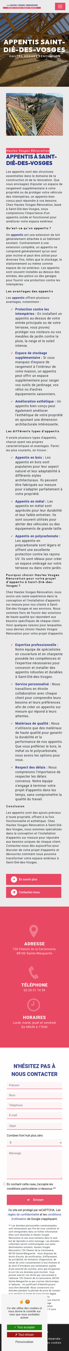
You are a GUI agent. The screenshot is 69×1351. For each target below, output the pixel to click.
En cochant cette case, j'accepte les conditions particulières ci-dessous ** (31, 1181)
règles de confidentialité (23, 1208)
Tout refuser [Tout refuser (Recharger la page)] (24, 1334)
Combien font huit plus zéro (25, 1129)
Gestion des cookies (48, 1342)
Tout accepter (24, 1327)
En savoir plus (24, 879)
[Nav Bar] (60, 6)
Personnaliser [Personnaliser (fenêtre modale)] (24, 1341)
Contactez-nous (25, 892)
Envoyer (38, 1194)
